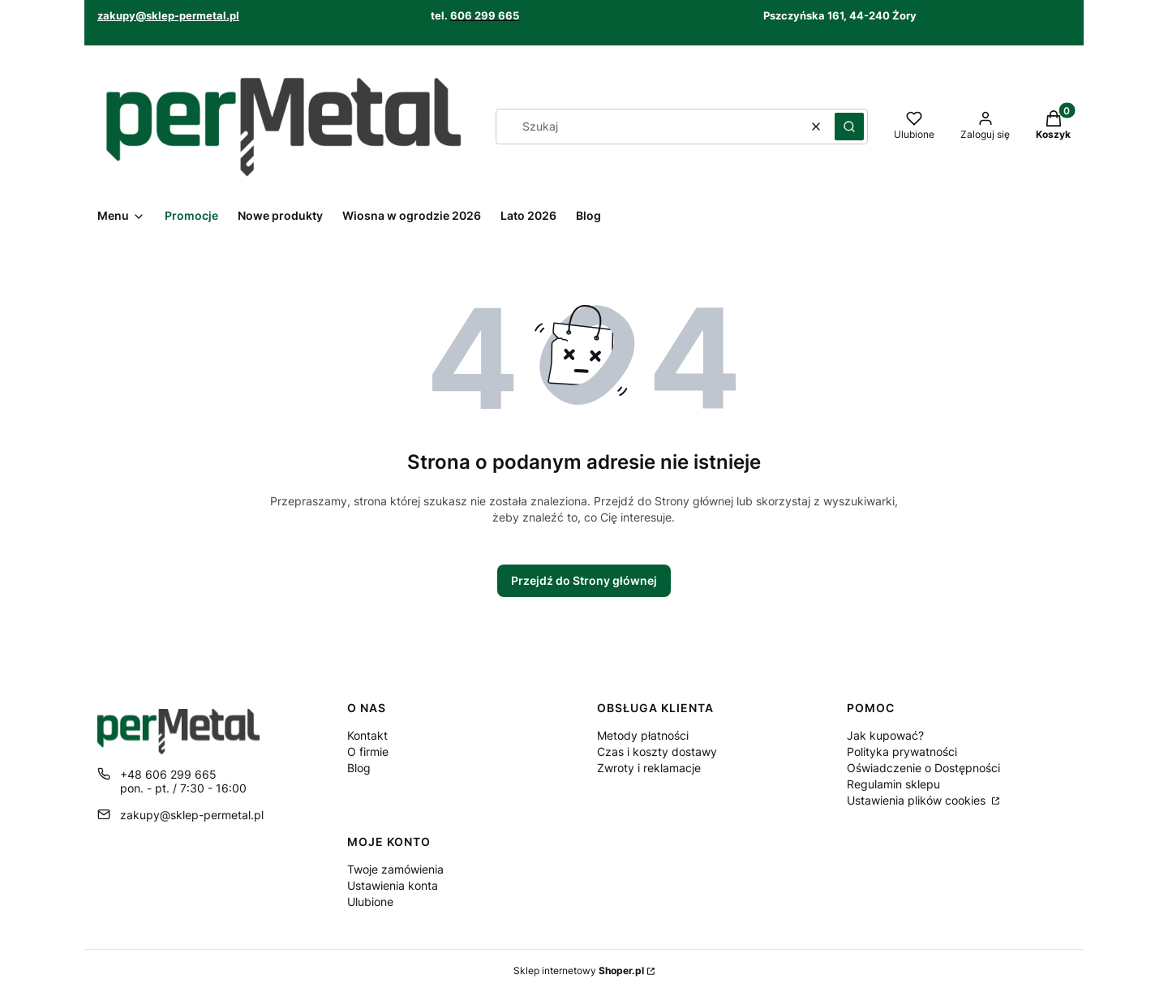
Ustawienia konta (392, 885)
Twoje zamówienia (395, 869)
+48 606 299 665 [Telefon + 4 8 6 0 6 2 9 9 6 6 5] (168, 774)
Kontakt (367, 735)
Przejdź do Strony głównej (584, 580)
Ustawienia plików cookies (918, 800)
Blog (359, 768)
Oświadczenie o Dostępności (923, 768)
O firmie (368, 751)
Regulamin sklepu (893, 784)
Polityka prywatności (902, 751)
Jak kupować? (885, 735)
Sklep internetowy (578, 970)
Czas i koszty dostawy (657, 751)
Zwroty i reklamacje (649, 768)
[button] (849, 126)
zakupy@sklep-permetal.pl (168, 15)
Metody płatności (643, 735)
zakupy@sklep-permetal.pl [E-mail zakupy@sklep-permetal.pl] (192, 815)
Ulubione (370, 901)
